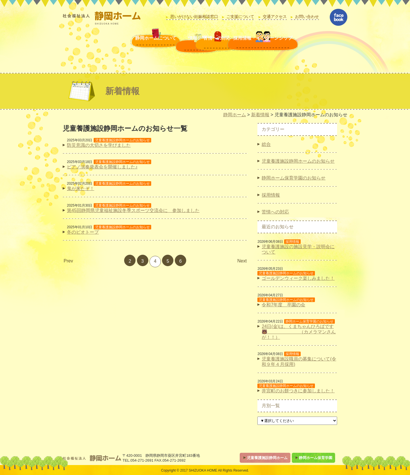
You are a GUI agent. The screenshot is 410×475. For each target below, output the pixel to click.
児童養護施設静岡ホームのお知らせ (298, 161)
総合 (266, 144)
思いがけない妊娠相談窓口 (194, 17)
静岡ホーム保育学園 (315, 458)
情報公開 (162, 44)
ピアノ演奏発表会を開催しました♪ (102, 166)
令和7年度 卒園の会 (283, 304)
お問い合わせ (307, 17)
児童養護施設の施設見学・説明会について (298, 249)
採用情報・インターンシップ (283, 44)
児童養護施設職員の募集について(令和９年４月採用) (299, 361)
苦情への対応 (214, 44)
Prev (68, 260)
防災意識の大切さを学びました (99, 145)
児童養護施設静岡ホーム (267, 458)
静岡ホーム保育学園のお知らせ (293, 178)
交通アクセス (275, 17)
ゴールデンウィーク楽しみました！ (298, 278)
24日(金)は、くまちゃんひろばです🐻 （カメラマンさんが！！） (299, 332)
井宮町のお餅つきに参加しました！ (298, 390)
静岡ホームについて (109, 44)
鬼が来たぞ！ (80, 188)
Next (242, 260)
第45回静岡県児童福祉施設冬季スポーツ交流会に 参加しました (133, 210)
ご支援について (240, 17)
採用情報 (271, 195)
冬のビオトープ (83, 232)
